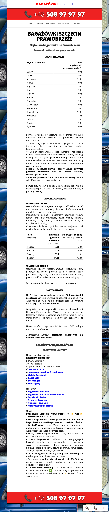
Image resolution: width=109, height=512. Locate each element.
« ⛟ (31, 23)
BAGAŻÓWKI (63, 23)
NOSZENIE (50, 23)
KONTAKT (76, 23)
